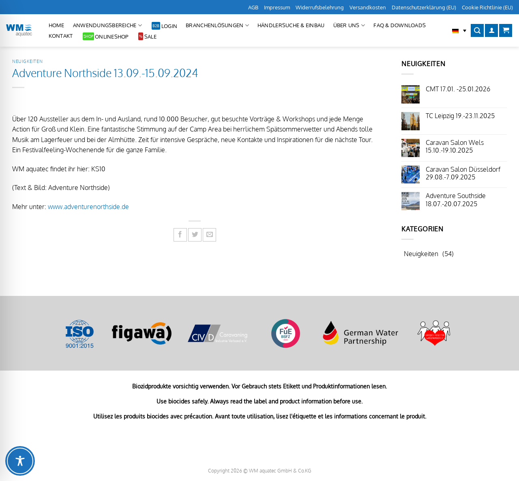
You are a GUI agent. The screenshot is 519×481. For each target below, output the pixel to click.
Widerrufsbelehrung (320, 7)
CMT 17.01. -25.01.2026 (458, 89)
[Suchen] (477, 30)
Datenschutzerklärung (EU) (424, 7)
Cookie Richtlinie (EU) (487, 7)
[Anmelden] (491, 30)
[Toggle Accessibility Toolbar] (20, 461)
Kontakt (61, 35)
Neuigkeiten (27, 61)
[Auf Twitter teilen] (195, 235)
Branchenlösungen (217, 25)
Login (169, 26)
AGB (253, 7)
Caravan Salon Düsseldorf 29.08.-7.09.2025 (463, 173)
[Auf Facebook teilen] (180, 235)
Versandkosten (368, 7)
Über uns (349, 25)
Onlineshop (112, 36)
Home (56, 25)
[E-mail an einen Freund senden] (209, 235)
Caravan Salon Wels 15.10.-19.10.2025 (455, 146)
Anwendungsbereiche (107, 25)
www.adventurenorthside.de (88, 207)
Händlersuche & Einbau (290, 25)
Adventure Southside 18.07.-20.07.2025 (456, 199)
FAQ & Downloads (399, 25)
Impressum (277, 7)
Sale (150, 36)
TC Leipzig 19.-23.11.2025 (460, 116)
